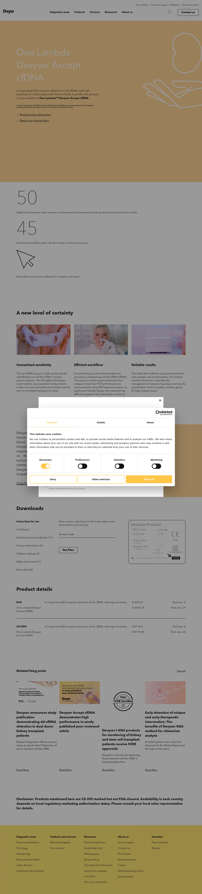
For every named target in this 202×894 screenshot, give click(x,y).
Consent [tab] (52, 422)
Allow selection (101, 479)
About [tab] (150, 422)
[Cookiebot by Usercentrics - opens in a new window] (158, 412)
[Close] (160, 400)
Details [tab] (101, 422)
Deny (53, 479)
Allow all (149, 479)
